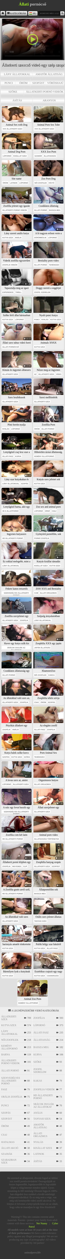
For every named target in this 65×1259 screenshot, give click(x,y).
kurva (18, 456)
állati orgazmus (48, 593)
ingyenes (16, 866)
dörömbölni (40, 238)
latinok (13, 183)
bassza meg (54, 210)
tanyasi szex (40, 921)
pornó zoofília (41, 538)
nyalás (44, 319)
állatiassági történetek (46, 839)
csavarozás (53, 976)
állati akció (9, 1148)
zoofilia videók (9, 265)
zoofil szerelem (42, 292)
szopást (38, 82)
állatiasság (50, 156)
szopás (24, 484)
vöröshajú (55, 82)
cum (36, 593)
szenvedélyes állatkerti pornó (16, 593)
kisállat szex (20, 156)
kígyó (51, 183)
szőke (13, 91)
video (58, 374)
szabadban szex (8, 1161)
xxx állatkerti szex (12, 129)
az (35, 374)
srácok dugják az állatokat (16, 648)
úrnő (47, 511)
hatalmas (8, 1142)
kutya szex (7, 238)
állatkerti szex (10, 374)
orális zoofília (11, 1096)
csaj (54, 511)
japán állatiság (42, 648)
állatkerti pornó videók (44, 91)
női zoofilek (41, 183)
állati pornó (40, 210)
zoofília (24, 620)
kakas (37, 1080)
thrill (18, 292)
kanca (51, 675)
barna (5, 1054)
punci (8, 82)
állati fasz (7, 456)
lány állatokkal (17, 74)
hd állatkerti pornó (12, 538)
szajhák (6, 1154)
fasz (4, 1089)
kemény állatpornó (44, 456)
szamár (38, 156)
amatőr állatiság (49, 74)
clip (25, 866)
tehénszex (54, 265)
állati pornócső (10, 347)
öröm (23, 82)
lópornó (7, 156)
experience (7, 292)
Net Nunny (41, 1223)
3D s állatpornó (10, 511)
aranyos (49, 100)
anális (18, 238)
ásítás (17, 100)
